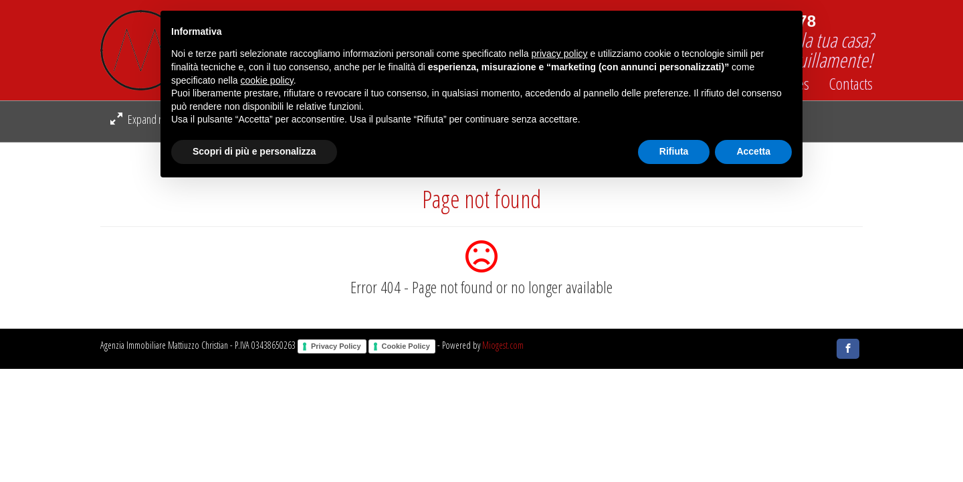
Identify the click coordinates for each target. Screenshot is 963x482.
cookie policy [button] (267, 80)
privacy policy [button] (560, 53)
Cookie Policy (406, 346)
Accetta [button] (753, 151)
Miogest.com (503, 345)
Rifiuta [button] (674, 151)
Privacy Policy (336, 346)
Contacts (851, 83)
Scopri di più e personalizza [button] (254, 151)
